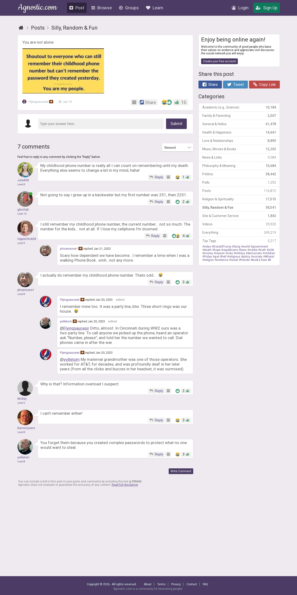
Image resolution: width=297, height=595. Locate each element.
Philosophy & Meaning (239, 166)
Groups (129, 7)
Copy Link (264, 84)
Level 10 (21, 213)
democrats (254, 253)
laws (243, 250)
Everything (239, 232)
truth (263, 250)
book (255, 260)
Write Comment (181, 471)
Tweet (235, 84)
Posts (239, 191)
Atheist (269, 256)
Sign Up (266, 7)
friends (245, 260)
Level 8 (21, 184)
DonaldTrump (222, 246)
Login (240, 7)
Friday (208, 256)
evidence (222, 260)
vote (230, 253)
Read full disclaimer (125, 484)
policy (246, 256)
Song (237, 246)
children (269, 253)
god (216, 256)
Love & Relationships (239, 141)
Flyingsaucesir (39, 102)
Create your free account (219, 61)
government (260, 246)
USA (271, 250)
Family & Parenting (239, 116)
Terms (161, 584)
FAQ (205, 584)
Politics (239, 174)
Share (210, 84)
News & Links (239, 157)
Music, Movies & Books (239, 149)
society (257, 256)
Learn (154, 7)
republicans (230, 250)
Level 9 (21, 243)
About (147, 584)
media (253, 250)
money (208, 253)
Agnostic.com (37, 8)
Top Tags (239, 241)
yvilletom (66, 321)
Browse (101, 7)
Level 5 (21, 403)
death (208, 250)
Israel (234, 260)
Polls (239, 182)
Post (76, 7)
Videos (239, 224)
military (240, 253)
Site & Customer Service (239, 216)
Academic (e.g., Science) (239, 107)
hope (217, 250)
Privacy (176, 584)
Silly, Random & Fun (239, 207)
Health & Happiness (239, 132)
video (207, 246)
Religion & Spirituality (239, 199)
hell (224, 256)
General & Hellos (239, 124)
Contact (192, 584)
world (246, 246)
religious (234, 256)
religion (209, 260)
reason (220, 253)
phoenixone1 (69, 248)
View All (266, 260)
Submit (176, 123)
